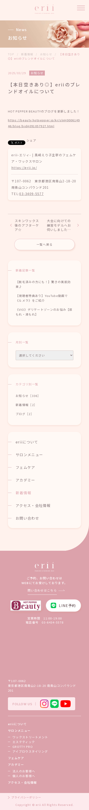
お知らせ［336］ (28, 396)
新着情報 (23, 492)
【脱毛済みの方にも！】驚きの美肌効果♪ (43, 284)
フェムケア (25, 467)
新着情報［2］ (26, 405)
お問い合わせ (27, 518)
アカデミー (25, 480)
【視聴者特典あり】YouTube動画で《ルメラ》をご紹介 (42, 298)
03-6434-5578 (52, 622)
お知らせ (37, 73)
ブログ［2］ (25, 414)
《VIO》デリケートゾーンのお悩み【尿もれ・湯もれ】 (44, 311)
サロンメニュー (29, 454)
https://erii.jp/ (24, 167)
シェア (31, 140)
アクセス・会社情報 (33, 505)
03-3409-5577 (31, 193)
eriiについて (27, 442)
